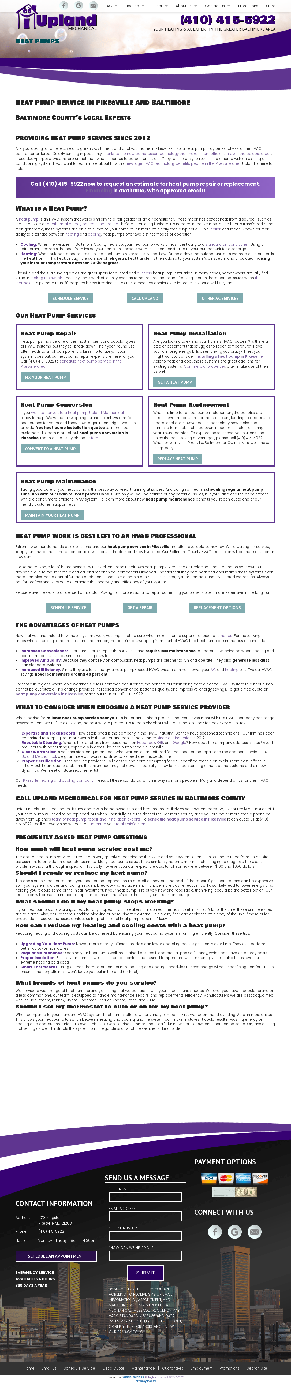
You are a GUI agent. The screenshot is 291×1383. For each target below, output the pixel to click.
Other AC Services (220, 298)
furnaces (224, 635)
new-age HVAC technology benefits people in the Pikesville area (183, 163)
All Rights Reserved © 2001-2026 (164, 1377)
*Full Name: (145, 1194)
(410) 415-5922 (227, 20)
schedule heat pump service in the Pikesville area (71, 364)
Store (270, 6)
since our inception (174, 738)
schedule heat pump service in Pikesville (187, 819)
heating (72, 234)
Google (179, 742)
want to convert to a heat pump (59, 412)
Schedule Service (70, 298)
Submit (145, 1273)
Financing (98, 190)
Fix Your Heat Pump (45, 377)
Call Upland (145, 298)
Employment (201, 1368)
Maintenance (143, 1368)
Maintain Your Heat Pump (52, 515)
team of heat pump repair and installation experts (96, 819)
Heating (132, 6)
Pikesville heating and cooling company (58, 780)
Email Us (49, 1368)
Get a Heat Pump (175, 382)
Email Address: (145, 1213)
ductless (144, 273)
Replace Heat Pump (178, 458)
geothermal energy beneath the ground (82, 224)
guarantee (96, 824)
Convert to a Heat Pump (50, 448)
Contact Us (215, 6)
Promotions (248, 6)
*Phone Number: (145, 1233)
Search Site (257, 1368)
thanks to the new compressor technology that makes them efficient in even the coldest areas (187, 153)
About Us (184, 6)
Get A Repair (139, 607)
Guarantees (172, 1368)
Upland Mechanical (106, 412)
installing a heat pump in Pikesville (229, 356)
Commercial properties (205, 366)
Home (29, 1368)
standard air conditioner (227, 244)
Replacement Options (217, 607)
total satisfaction (130, 824)
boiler (215, 229)
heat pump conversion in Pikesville (49, 694)
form (95, 438)
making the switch (46, 278)
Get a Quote (113, 1368)
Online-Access (133, 1377)
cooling (94, 234)
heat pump (29, 219)
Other (157, 6)
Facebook (146, 742)
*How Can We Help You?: (145, 1253)
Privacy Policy (131, 1331)
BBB (160, 742)
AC (109, 6)
